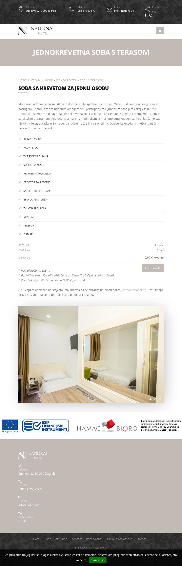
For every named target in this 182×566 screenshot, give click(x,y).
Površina (24, 250)
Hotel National (30, 80)
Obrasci (142, 539)
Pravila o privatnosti (119, 539)
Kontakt (77, 539)
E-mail (117, 7)
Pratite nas (156, 9)
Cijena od (24, 257)
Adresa (30, 7)
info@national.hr (134, 290)
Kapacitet (24, 245)
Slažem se (97, 560)
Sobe (49, 80)
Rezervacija (152, 268)
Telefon (80, 7)
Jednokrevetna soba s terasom (80, 80)
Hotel (36, 539)
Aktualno (61, 539)
